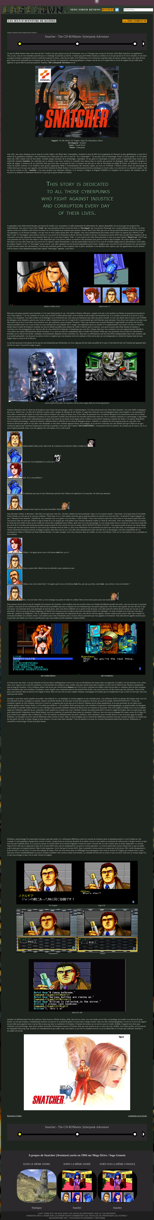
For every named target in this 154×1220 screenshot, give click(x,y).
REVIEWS (95, 9)
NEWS (73, 9)
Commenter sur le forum (137, 1116)
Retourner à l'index (14, 1116)
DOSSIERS (108, 9)
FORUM (83, 9)
